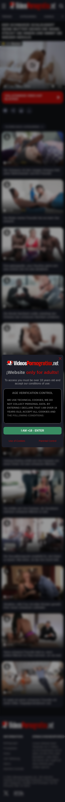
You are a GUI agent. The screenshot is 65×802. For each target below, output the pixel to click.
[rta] (32, 442)
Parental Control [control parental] (47, 440)
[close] (60, 358)
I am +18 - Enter (32, 430)
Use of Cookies (17, 440)
